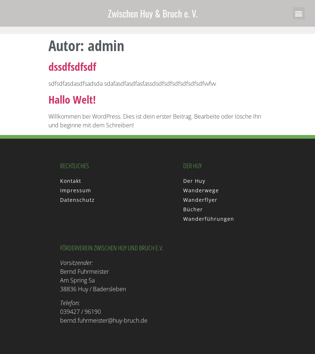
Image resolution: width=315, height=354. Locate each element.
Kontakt (70, 180)
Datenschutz (77, 199)
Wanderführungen (208, 218)
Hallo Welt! (72, 99)
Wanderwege (201, 190)
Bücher (193, 209)
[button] (299, 13)
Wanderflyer (200, 199)
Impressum (75, 190)
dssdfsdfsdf (72, 66)
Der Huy (194, 180)
